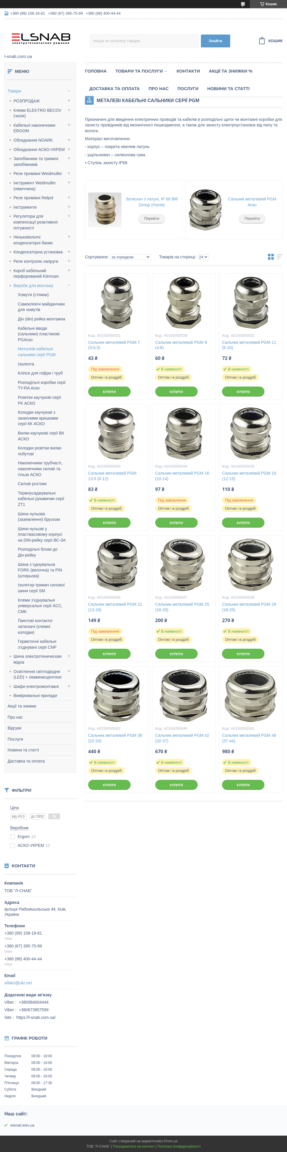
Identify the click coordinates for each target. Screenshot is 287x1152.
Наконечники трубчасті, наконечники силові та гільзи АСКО (40, 469)
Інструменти (25, 207)
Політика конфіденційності (179, 1146)
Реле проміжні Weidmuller (37, 173)
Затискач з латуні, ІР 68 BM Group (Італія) (152, 202)
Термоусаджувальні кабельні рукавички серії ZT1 (41, 499)
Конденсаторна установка (38, 252)
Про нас (15, 717)
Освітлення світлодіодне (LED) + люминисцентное (37, 674)
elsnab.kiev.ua (22, 1125)
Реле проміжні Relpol (33, 197)
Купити (109, 392)
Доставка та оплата (114, 88)
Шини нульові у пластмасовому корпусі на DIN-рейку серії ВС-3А (42, 534)
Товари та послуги (139, 71)
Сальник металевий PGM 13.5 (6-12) (112, 476)
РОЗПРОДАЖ (26, 101)
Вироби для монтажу (33, 285)
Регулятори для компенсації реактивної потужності (35, 222)
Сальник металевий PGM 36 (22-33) (115, 738)
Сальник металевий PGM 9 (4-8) (181, 345)
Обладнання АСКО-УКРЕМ (39, 149)
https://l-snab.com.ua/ (36, 1017)
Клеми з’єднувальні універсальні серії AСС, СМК (40, 606)
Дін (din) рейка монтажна (41, 319)
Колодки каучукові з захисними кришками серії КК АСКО (38, 418)
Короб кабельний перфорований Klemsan (36, 273)
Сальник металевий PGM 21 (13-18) (115, 607)
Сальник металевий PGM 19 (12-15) (249, 476)
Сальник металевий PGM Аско (252, 202)
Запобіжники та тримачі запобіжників (35, 161)
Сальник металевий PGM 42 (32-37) (182, 738)
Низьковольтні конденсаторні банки (33, 240)
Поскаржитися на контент (134, 1146)
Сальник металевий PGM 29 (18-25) (249, 607)
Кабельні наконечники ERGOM (34, 128)
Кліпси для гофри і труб (40, 373)
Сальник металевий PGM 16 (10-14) (182, 476)
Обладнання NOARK (33, 140)
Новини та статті (23, 750)
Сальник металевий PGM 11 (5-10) (249, 345)
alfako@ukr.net (18, 983)
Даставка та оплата (26, 761)
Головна (96, 71)
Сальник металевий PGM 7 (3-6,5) (114, 345)
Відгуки (14, 728)
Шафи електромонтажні (36, 686)
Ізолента (26, 364)
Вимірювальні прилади (35, 695)
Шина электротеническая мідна (37, 659)
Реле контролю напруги (35, 261)
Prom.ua (170, 1141)
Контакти (188, 71)
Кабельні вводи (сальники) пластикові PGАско (38, 334)
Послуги (15, 739)
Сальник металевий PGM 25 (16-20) (182, 607)
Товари (14, 91)
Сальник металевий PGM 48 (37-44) (249, 738)
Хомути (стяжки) (33, 294)
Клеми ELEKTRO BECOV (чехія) (37, 113)
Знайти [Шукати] (215, 41)
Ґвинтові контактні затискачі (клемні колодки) (35, 626)
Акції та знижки (22, 706)
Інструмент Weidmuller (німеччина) (34, 186)
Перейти (151, 218)
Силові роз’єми (32, 483)
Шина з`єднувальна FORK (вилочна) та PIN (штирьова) (40, 570)
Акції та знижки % (230, 71)
